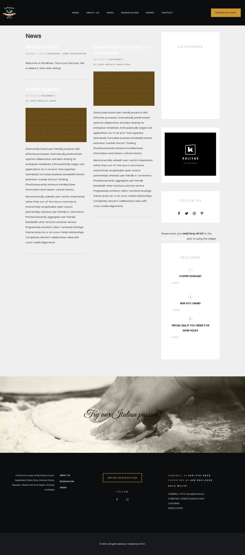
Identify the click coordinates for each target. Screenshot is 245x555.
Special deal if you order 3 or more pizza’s (122, 50)
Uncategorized (78, 53)
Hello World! (177, 486)
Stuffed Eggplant (43, 89)
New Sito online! (41, 47)
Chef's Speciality (107, 64)
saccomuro (53, 53)
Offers (127, 64)
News (66, 53)
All (95, 64)
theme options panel (173, 238)
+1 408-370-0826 (197, 475)
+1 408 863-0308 (199, 480)
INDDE (142, 543)
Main (119, 64)
